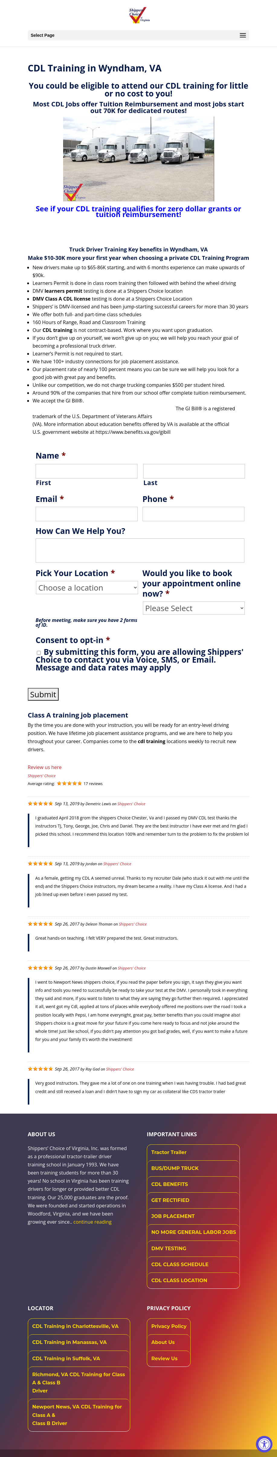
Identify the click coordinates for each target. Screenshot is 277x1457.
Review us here (45, 767)
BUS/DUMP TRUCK (174, 1168)
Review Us (164, 1358)
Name (51, 456)
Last (150, 483)
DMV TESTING (168, 1248)
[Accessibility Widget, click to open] (264, 1444)
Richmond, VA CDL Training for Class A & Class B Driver (78, 1383)
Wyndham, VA (189, 249)
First (43, 483)
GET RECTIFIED (170, 1200)
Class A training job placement (78, 714)
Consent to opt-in (73, 640)
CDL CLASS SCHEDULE (179, 1264)
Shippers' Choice (42, 775)
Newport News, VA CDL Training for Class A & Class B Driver (77, 1415)
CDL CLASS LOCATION (179, 1280)
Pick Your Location (75, 573)
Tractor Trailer (169, 1152)
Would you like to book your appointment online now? (192, 583)
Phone (158, 499)
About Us (163, 1342)
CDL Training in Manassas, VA (69, 1342)
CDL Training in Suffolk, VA (66, 1358)
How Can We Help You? (80, 531)
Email (50, 499)
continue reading (92, 1222)
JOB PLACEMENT (173, 1216)
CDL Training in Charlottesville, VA (75, 1326)
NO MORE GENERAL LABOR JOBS (193, 1232)
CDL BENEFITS (169, 1184)
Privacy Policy (169, 1326)
